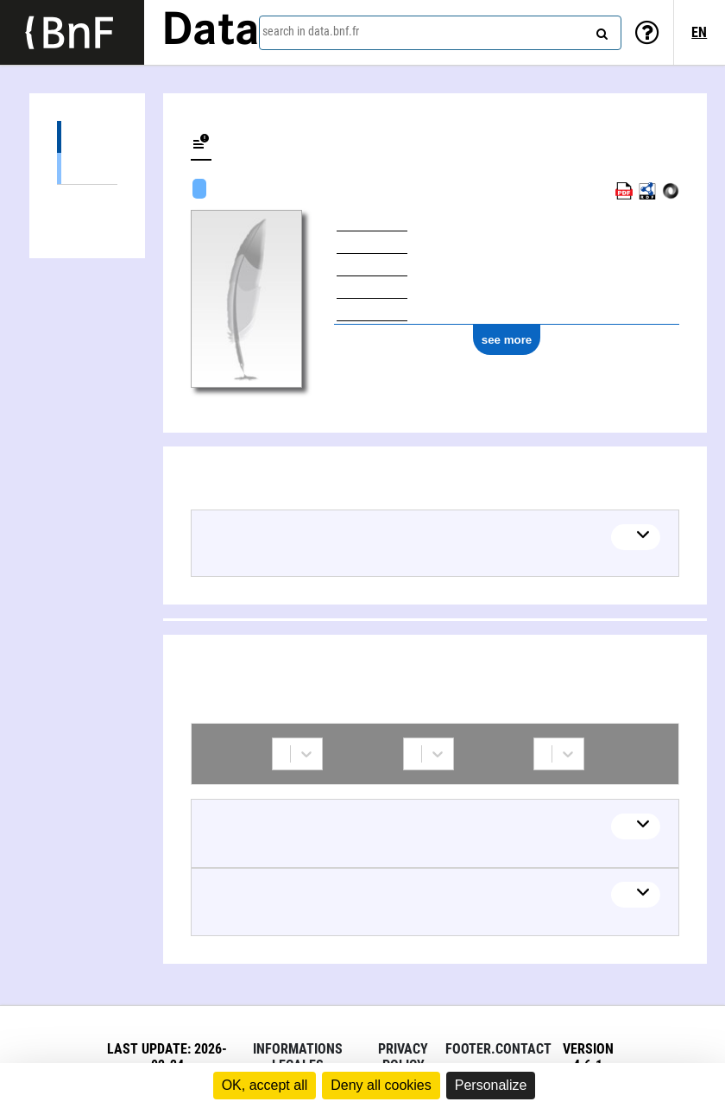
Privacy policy (403, 1057)
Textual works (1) (87, 168)
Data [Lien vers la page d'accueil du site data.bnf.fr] (210, 32)
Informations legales (298, 1057)
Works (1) (87, 137)
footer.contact (498, 1049)
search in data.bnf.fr (310, 31)
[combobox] (440, 33)
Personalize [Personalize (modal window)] (491, 1085)
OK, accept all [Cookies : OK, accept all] (265, 1085)
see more (507, 339)
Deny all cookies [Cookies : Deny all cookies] (381, 1085)
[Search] (599, 30)
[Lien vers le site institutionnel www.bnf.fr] (72, 32)
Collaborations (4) (87, 201)
